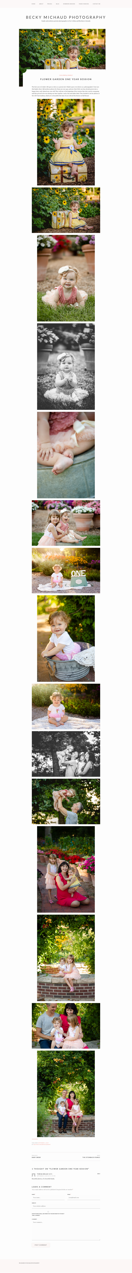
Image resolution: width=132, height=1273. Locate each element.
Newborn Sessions (69, 3)
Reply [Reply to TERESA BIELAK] (98, 1174)
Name (33, 1194)
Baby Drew (36, 1157)
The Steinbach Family (91, 1157)
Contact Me (96, 3)
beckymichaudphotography (42, 1144)
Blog (57, 3)
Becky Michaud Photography (66, 17)
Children (63, 75)
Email (69, 1194)
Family (70, 75)
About (41, 3)
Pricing (49, 3)
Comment (34, 1219)
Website (34, 1203)
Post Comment (41, 1245)
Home (33, 3)
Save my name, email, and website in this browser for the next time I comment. (48, 1214)
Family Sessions (84, 3)
